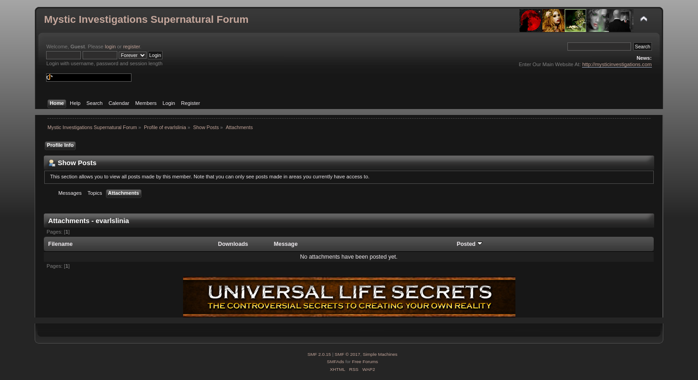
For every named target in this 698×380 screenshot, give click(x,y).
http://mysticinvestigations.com (616, 64)
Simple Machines (380, 354)
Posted (470, 244)
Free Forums (365, 361)
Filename (60, 244)
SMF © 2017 (347, 354)
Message (286, 244)
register (131, 46)
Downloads (233, 244)
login (110, 46)
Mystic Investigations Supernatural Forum (146, 19)
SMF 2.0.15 (319, 354)
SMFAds (335, 361)
